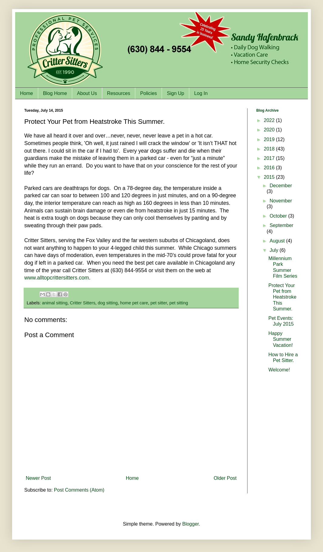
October (279, 215)
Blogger (190, 524)
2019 (270, 139)
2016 (270, 167)
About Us (87, 93)
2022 (270, 120)
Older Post (225, 478)
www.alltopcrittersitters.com (56, 278)
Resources (118, 93)
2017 (270, 158)
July (275, 250)
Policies (148, 93)
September (281, 225)
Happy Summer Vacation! (280, 339)
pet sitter (158, 302)
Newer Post (38, 478)
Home (26, 93)
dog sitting (108, 302)
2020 (270, 129)
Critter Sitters (82, 302)
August (278, 240)
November (281, 200)
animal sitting (54, 302)
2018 (270, 148)
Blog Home (55, 93)
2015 (270, 177)
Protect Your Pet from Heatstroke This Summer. (282, 297)
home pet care (134, 302)
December (281, 185)
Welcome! (279, 369)
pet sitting (178, 302)
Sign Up (175, 93)
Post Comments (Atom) (79, 490)
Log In (200, 93)
